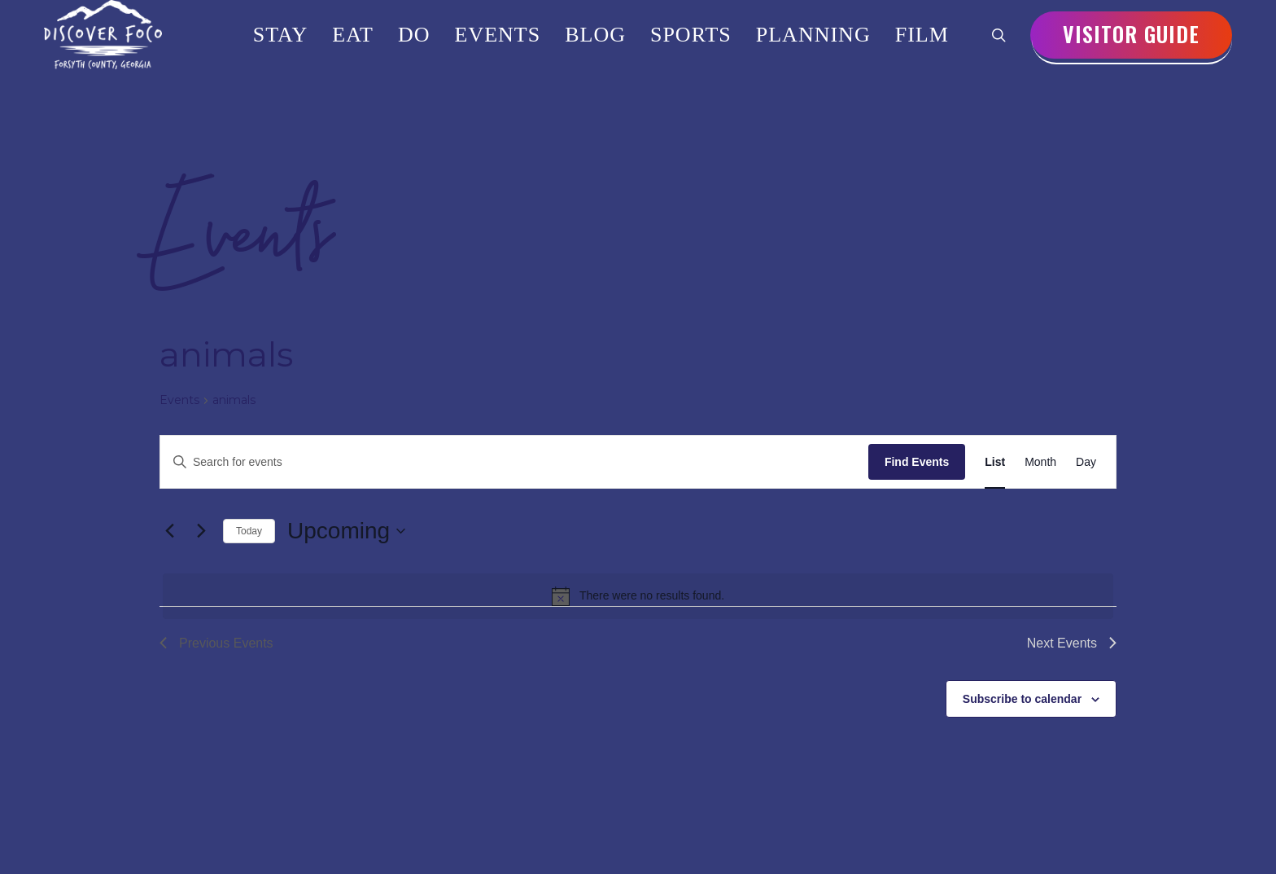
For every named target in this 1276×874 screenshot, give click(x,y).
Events (179, 400)
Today (249, 531)
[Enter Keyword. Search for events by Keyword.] (514, 462)
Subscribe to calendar (1022, 698)
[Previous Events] (169, 531)
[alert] (638, 596)
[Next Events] (201, 531)
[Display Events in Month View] (1040, 462)
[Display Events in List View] (995, 462)
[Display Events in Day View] (1086, 462)
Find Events (917, 461)
